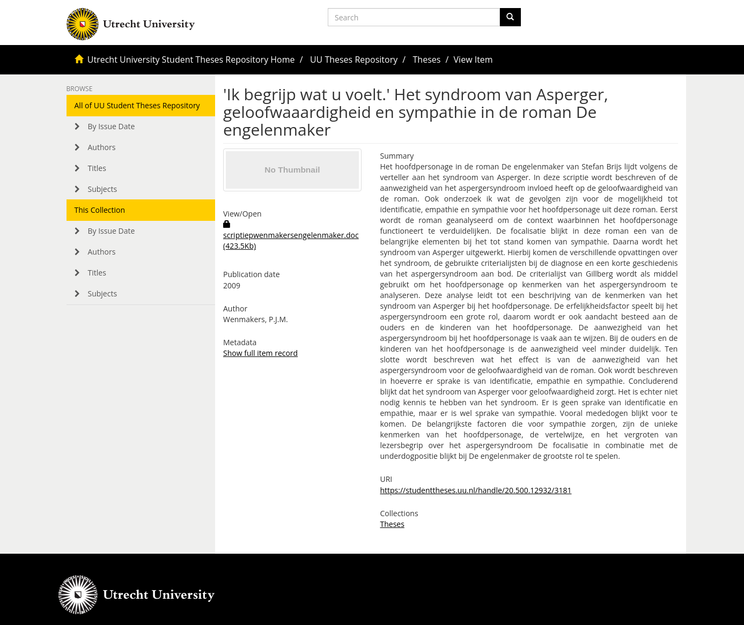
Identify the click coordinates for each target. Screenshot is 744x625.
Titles (97, 168)
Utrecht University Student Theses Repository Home (191, 59)
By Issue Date (111, 126)
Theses (427, 59)
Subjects (102, 189)
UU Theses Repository (353, 59)
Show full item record (260, 353)
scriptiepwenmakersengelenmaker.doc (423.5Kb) (291, 235)
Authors (102, 147)
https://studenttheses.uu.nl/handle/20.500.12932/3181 (475, 490)
